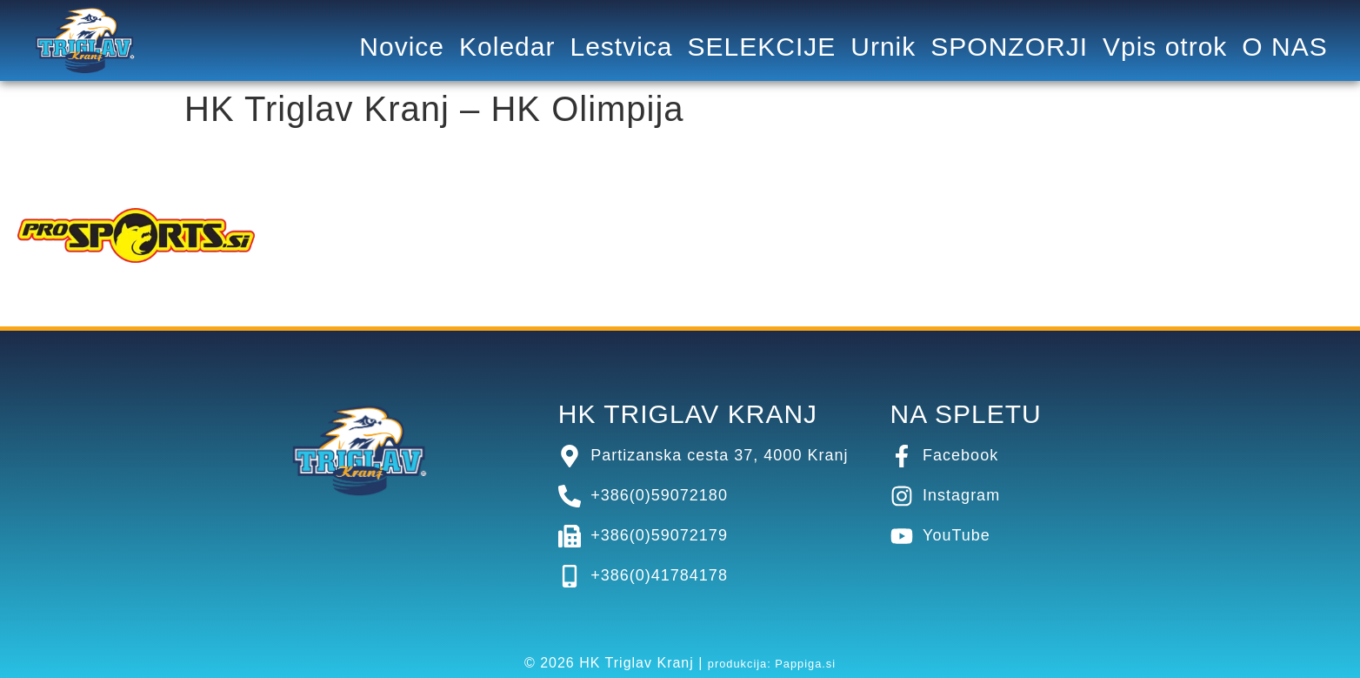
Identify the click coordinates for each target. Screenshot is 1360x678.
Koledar (507, 47)
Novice (401, 47)
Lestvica (621, 47)
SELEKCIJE (762, 47)
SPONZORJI (1009, 47)
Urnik (883, 47)
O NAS (1284, 47)
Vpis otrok (1165, 47)
